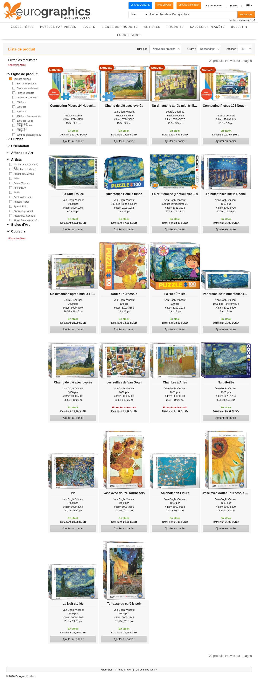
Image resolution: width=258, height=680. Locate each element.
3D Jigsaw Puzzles (26, 83)
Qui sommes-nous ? (146, 669)
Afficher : (232, 48)
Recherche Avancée (241, 20)
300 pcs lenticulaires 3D (29, 135)
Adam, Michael (21, 183)
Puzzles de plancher (27, 97)
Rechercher (246, 14)
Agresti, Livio (20, 206)
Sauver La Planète (207, 26)
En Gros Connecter (189, 4)
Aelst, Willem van (22, 197)
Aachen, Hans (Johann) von (26, 164)
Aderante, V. (20, 187)
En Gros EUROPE (140, 4)
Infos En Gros (164, 4)
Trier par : (142, 48)
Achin (16, 178)
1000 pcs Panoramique (29, 116)
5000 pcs (21, 102)
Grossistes (107, 669)
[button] (216, 6)
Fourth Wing (129, 34)
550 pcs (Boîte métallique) (24, 125)
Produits (177, 25)
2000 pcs (21, 107)
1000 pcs (21, 111)
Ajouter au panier (73, 141)
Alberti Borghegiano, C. (26, 220)
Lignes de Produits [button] (119, 26)
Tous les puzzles (22, 79)
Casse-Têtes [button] (22, 26)
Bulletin (239, 26)
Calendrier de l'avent (27, 88)
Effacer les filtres (16, 65)
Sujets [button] (88, 26)
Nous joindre (124, 669)
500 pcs (21, 130)
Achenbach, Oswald (24, 174)
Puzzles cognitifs (25, 93)
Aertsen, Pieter (21, 201)
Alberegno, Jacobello (24, 215)
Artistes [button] (152, 26)
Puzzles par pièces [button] (58, 26)
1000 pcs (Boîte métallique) (25, 121)
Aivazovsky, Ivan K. (24, 211)
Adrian (17, 192)
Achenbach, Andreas (24, 169)
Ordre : (191, 48)
